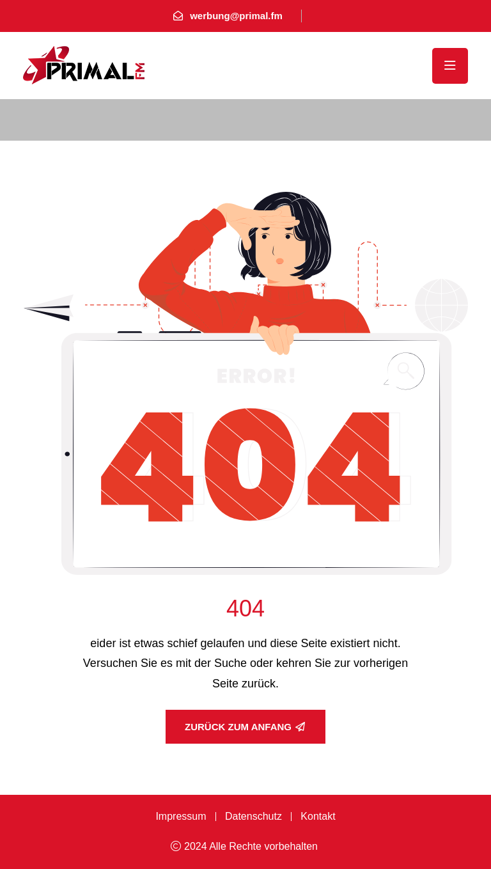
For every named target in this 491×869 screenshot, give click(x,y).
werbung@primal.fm (236, 15)
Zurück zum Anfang (245, 726)
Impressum (180, 816)
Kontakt (317, 816)
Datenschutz (253, 816)
